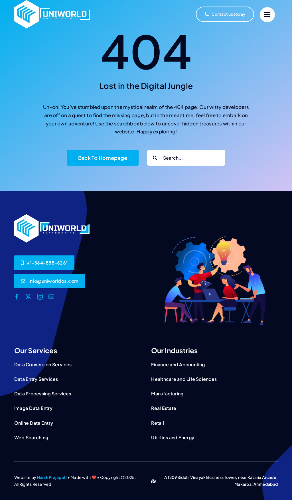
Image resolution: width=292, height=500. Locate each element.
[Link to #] (267, 14)
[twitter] (28, 297)
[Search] (155, 158)
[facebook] (17, 297)
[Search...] (186, 158)
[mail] (51, 297)
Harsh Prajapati (52, 477)
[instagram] (40, 297)
